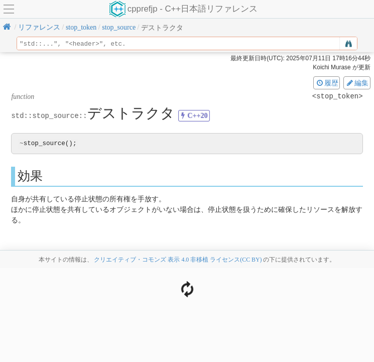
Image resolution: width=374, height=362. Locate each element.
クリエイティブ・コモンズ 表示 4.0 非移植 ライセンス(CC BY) (178, 260)
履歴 (326, 83)
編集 (356, 83)
